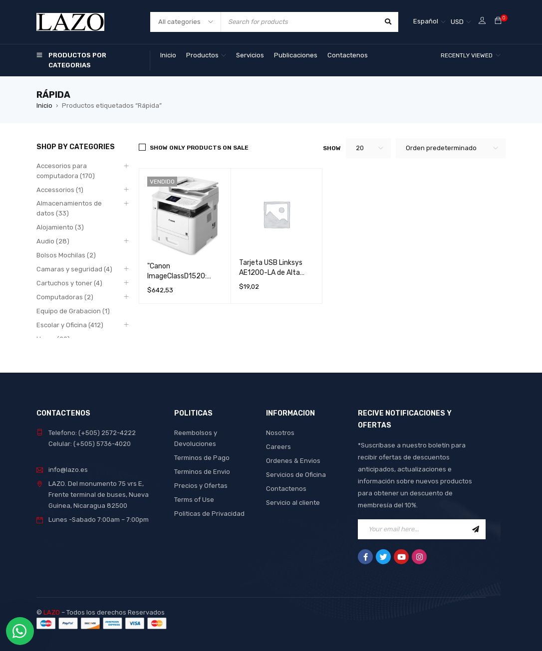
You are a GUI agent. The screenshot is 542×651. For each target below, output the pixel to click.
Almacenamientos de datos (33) (69, 208)
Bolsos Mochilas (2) (66, 255)
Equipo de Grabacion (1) (73, 311)
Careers (278, 446)
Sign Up (475, 529)
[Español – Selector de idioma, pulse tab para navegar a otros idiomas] (429, 21)
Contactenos (286, 488)
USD (457, 21)
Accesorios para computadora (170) (65, 171)
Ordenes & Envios (293, 460)
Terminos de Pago (202, 457)
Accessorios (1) (59, 190)
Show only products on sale (199, 147)
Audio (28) (52, 241)
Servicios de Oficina (296, 474)
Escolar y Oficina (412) (69, 325)
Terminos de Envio (202, 471)
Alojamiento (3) (60, 227)
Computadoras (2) (64, 297)
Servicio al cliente (293, 502)
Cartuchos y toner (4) (69, 283)
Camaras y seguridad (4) (74, 269)
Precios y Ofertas (201, 485)
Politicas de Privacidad (209, 513)
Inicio (44, 105)
